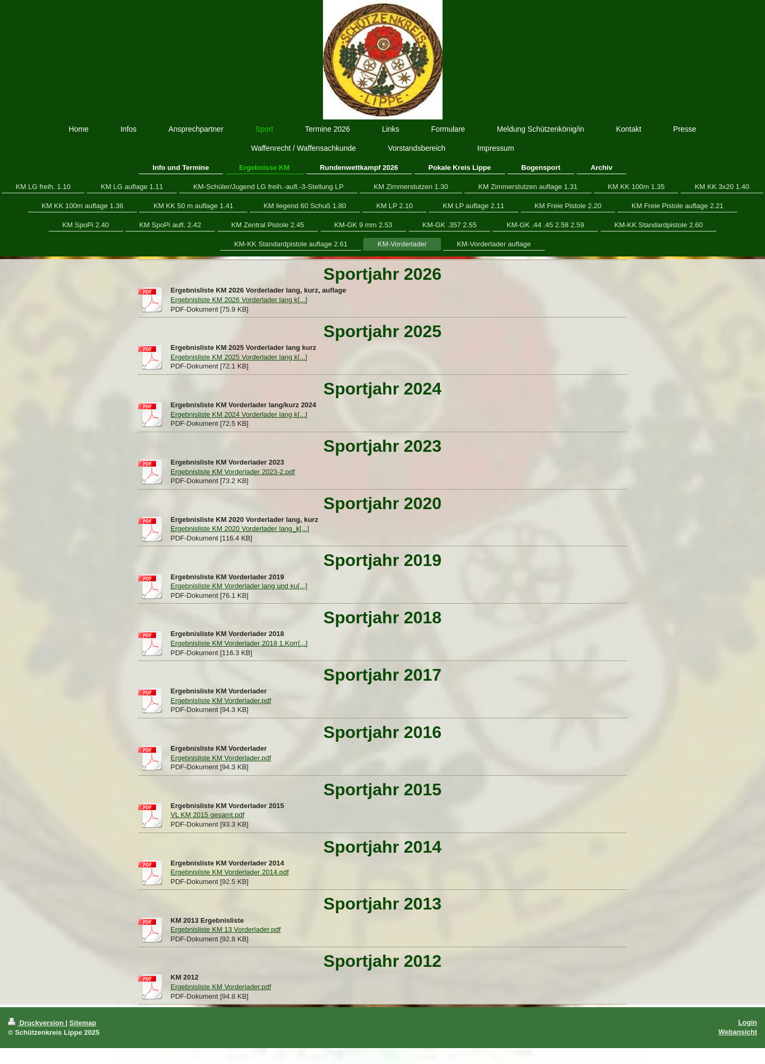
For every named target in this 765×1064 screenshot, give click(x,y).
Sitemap (83, 1023)
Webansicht (737, 1032)
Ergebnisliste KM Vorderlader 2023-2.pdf (233, 472)
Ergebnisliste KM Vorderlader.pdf (221, 701)
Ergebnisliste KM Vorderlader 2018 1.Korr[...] (239, 643)
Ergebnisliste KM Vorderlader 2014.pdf (230, 872)
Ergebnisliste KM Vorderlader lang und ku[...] (239, 586)
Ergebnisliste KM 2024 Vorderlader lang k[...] (239, 414)
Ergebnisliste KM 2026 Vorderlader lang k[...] (239, 300)
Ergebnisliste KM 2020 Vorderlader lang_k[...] (240, 529)
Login (747, 1022)
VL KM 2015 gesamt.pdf (207, 815)
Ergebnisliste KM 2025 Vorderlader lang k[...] (239, 357)
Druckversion (36, 1023)
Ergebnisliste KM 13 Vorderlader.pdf (225, 929)
